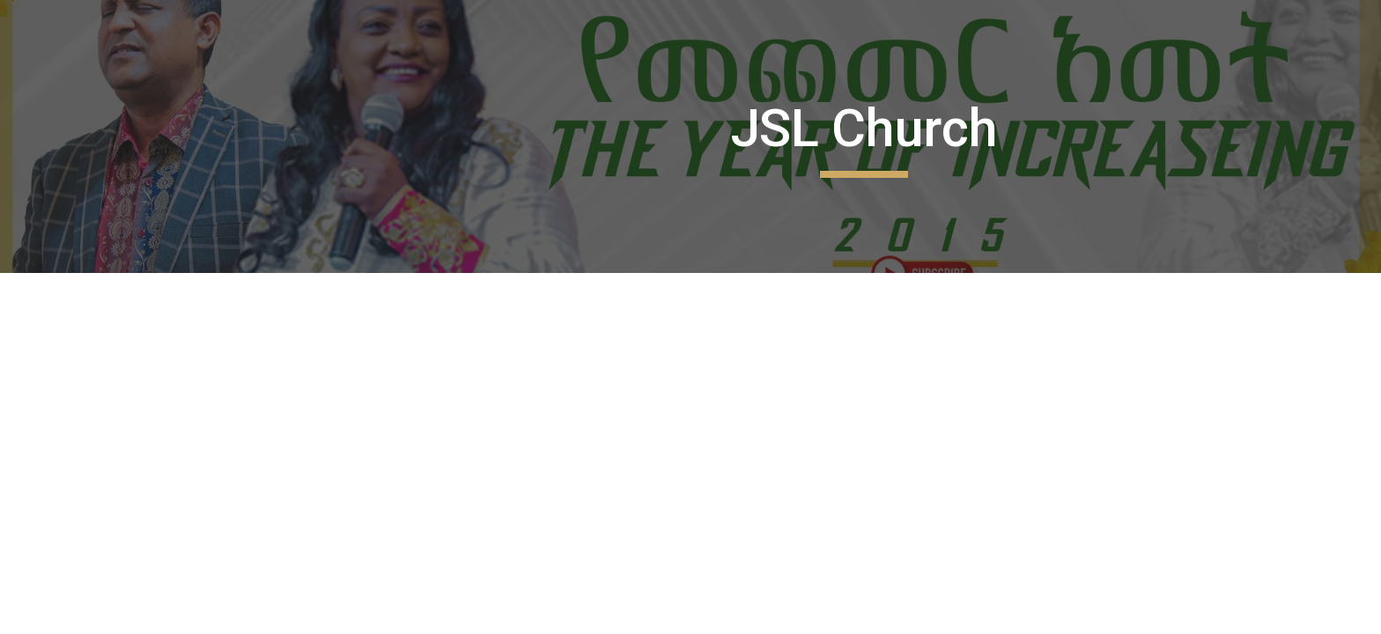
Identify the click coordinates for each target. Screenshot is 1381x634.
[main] (864, 136)
